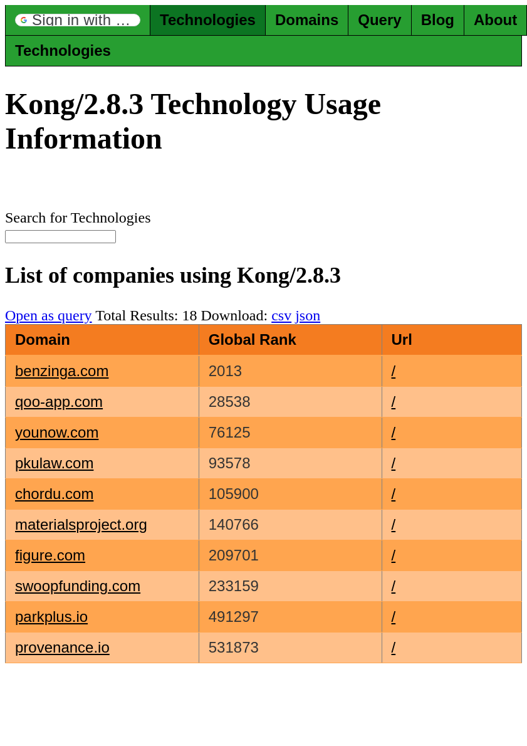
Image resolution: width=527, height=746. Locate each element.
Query (379, 19)
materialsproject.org (81, 524)
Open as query (48, 315)
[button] (77, 20)
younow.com (56, 432)
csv (281, 315)
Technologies (208, 19)
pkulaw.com (54, 462)
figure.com (50, 555)
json (307, 315)
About (495, 19)
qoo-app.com (59, 401)
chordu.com (54, 493)
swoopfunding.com (77, 585)
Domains (306, 19)
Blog (437, 19)
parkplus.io (51, 616)
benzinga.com (61, 370)
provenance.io (62, 647)
